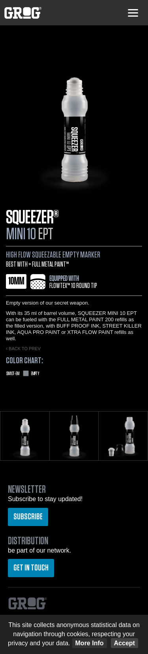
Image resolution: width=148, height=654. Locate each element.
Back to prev (23, 348)
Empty (22, 373)
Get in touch (31, 567)
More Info (89, 643)
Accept (124, 643)
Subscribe (28, 516)
